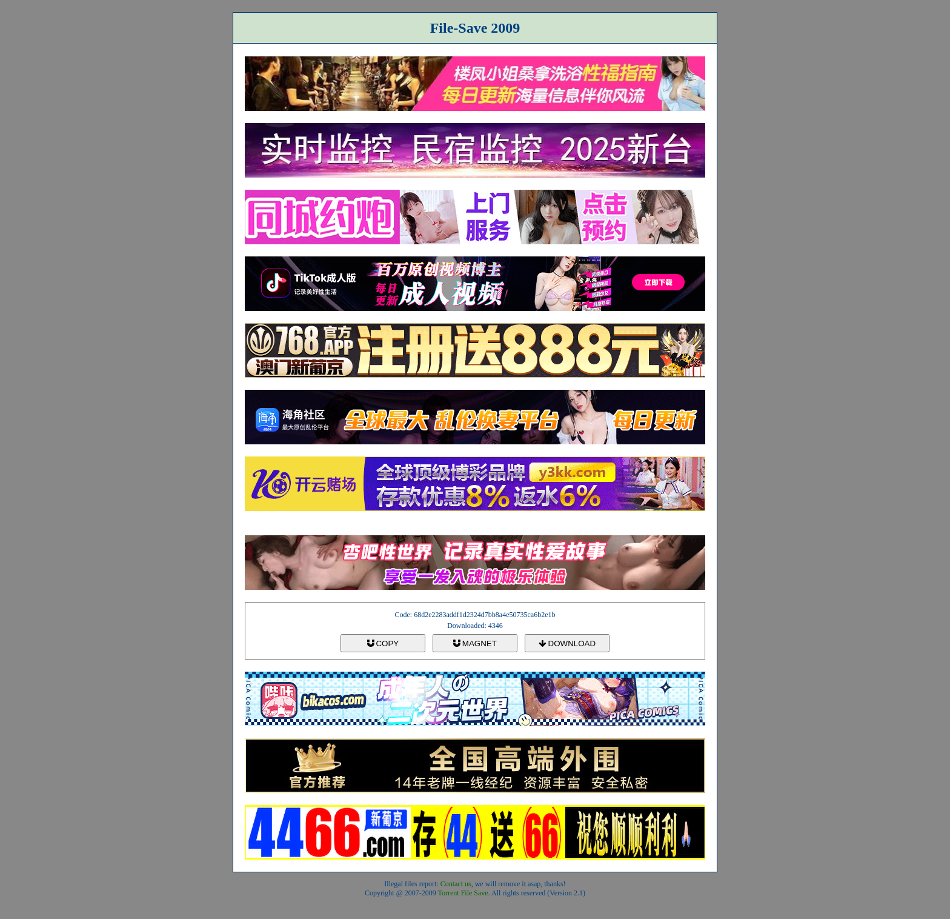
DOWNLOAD (567, 643)
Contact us (455, 884)
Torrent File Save (463, 893)
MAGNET (475, 643)
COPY (383, 643)
